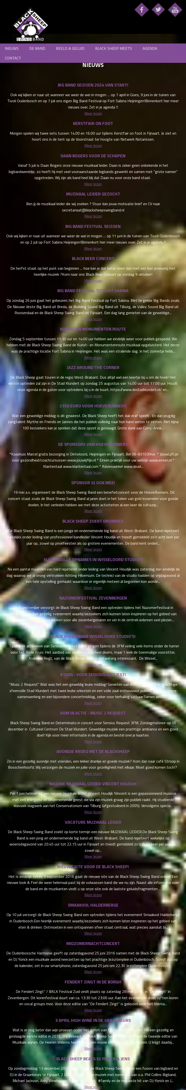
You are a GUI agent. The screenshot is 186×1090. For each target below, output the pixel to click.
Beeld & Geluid (70, 48)
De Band (37, 48)
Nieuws (12, 48)
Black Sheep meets (113, 48)
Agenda (150, 48)
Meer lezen (93, 113)
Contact (13, 58)
